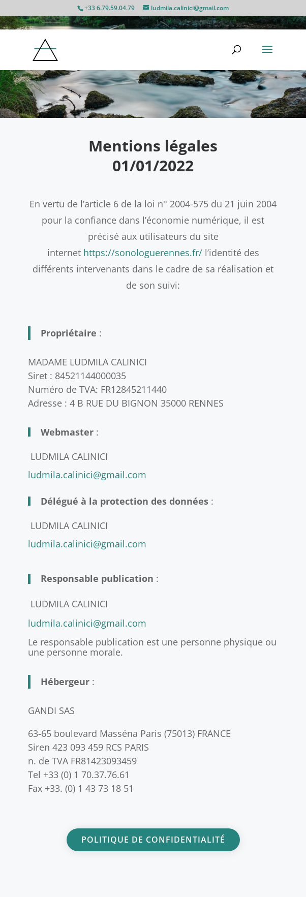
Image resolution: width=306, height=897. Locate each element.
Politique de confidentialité (153, 839)
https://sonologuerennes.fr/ (142, 252)
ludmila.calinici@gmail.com (87, 623)
